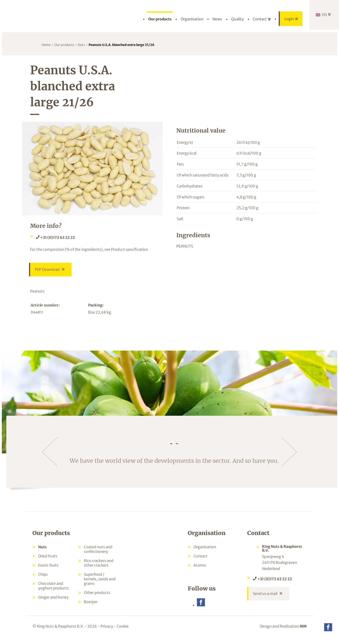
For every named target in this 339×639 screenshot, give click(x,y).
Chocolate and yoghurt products (53, 586)
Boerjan (90, 602)
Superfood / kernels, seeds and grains (100, 579)
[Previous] (50, 452)
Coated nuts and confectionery (98, 549)
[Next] (289, 452)
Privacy (107, 627)
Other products (97, 593)
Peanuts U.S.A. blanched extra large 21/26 (121, 45)
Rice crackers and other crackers (99, 563)
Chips (43, 574)
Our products (64, 45)
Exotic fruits (48, 565)
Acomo (199, 565)
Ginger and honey (53, 597)
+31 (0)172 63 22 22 (57, 237)
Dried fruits (47, 556)
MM (303, 627)
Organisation (204, 547)
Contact (200, 556)
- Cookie (121, 627)
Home (46, 45)
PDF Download (47, 270)
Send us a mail (265, 594)
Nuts (81, 45)
